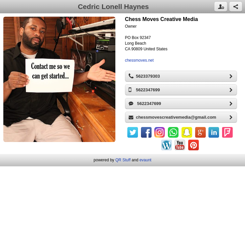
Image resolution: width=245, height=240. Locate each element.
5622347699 (183, 89)
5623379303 (183, 76)
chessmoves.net (139, 60)
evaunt (145, 160)
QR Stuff (123, 160)
